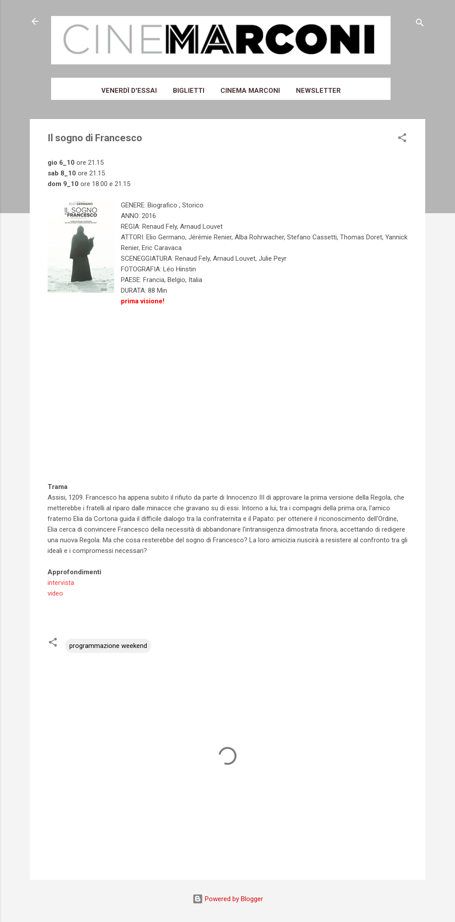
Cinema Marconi (250, 91)
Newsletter (318, 91)
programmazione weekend (108, 646)
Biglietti (188, 91)
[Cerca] (420, 24)
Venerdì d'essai (129, 91)
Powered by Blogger (227, 899)
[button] (402, 139)
